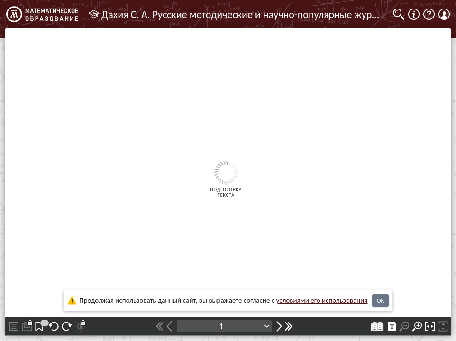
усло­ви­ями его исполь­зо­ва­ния (322, 300)
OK (380, 300)
